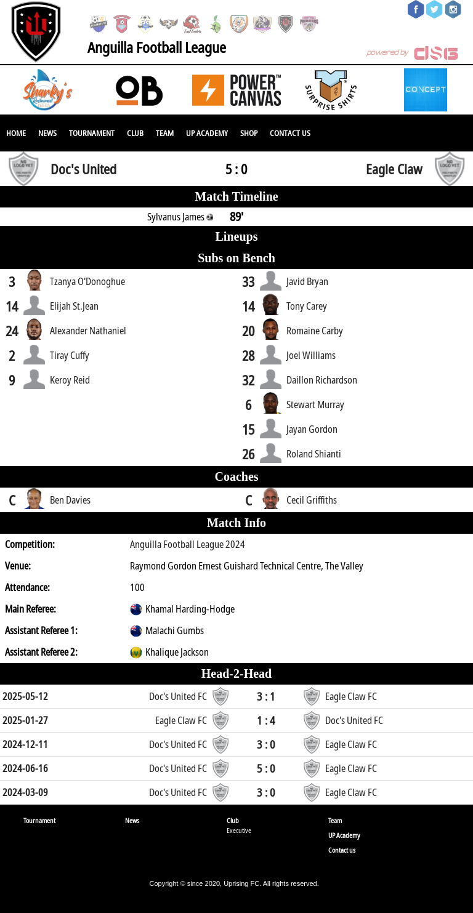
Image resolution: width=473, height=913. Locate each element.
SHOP (248, 133)
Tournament (92, 133)
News (47, 133)
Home (16, 133)
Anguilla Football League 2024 (187, 544)
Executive (239, 830)
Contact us (290, 133)
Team (165, 133)
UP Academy (207, 133)
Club (135, 133)
